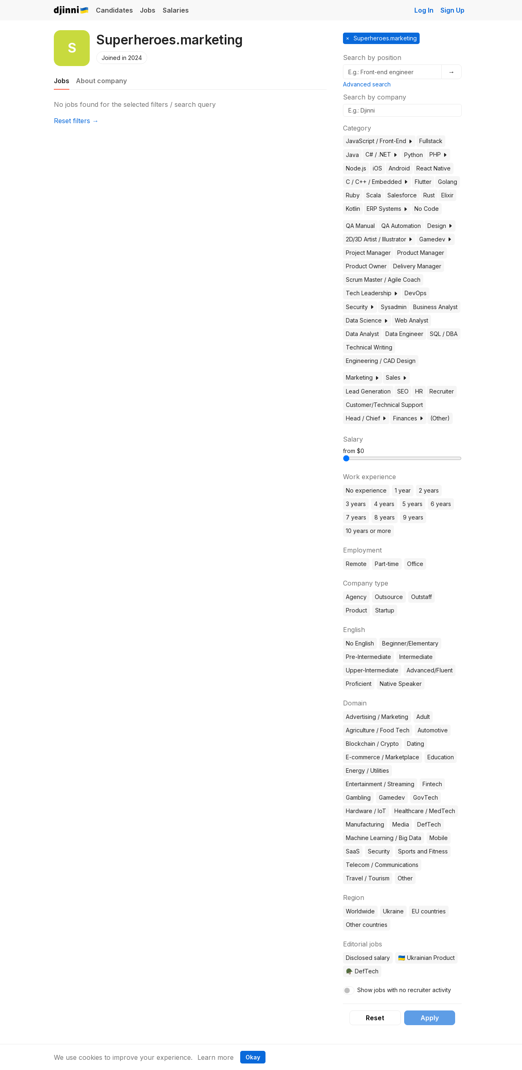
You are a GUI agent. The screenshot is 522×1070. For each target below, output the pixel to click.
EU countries (429, 911)
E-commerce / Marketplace (382, 757)
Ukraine (393, 911)
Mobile (438, 837)
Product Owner (366, 266)
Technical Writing (369, 347)
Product (356, 610)
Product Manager (420, 252)
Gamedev (435, 239)
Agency (356, 596)
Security (360, 306)
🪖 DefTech (362, 971)
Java (352, 154)
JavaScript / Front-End (379, 140)
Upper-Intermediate (372, 670)
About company (101, 81)
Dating (415, 743)
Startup (384, 610)
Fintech (432, 783)
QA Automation (401, 225)
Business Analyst (435, 306)
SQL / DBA (444, 333)
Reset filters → (76, 121)
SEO (403, 391)
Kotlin (353, 208)
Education (440, 757)
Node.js (356, 168)
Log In (424, 10)
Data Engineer (404, 333)
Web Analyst (411, 320)
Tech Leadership (372, 293)
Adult (423, 716)
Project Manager (368, 252)
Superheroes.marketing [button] (384, 38)
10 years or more (368, 530)
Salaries (176, 10)
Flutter (423, 181)
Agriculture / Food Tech (377, 730)
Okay (253, 1057)
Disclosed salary (368, 957)
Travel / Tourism (367, 878)
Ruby (353, 195)
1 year (403, 490)
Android (399, 168)
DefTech (429, 824)
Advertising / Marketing (377, 716)
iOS (377, 168)
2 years (429, 490)
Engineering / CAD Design (381, 360)
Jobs (147, 10)
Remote (356, 563)
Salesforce (402, 195)
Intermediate (416, 656)
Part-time (387, 563)
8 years (384, 517)
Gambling (358, 797)
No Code (426, 208)
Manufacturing (365, 824)
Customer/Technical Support (384, 404)
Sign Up (452, 10)
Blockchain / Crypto (372, 743)
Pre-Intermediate (368, 656)
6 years (441, 503)
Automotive (433, 730)
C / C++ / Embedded (377, 181)
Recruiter (441, 391)
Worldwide (360, 911)
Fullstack (430, 140)
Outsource (389, 596)
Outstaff (421, 596)
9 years (413, 517)
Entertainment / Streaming (380, 783)
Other (405, 878)
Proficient (359, 683)
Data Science (367, 320)
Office (415, 563)
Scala (373, 195)
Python (413, 154)
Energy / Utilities (367, 770)
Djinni (71, 11)
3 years (356, 503)
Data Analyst (362, 333)
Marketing (362, 377)
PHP (438, 154)
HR (419, 391)
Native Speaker (401, 683)
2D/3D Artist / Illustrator (379, 239)
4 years (384, 503)
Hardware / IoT (366, 810)
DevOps (416, 293)
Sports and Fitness (423, 851)
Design (440, 225)
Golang (447, 181)
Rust (429, 195)
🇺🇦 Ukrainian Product (426, 957)
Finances (408, 418)
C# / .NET (381, 154)
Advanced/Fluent (430, 670)
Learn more (215, 1057)
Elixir (447, 195)
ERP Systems (387, 208)
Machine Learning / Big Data (383, 837)
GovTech (425, 797)
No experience (366, 490)
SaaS (353, 851)
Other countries (366, 924)
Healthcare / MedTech (424, 810)
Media (400, 824)
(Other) (440, 418)
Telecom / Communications (382, 864)
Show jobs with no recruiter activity (404, 989)
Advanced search (367, 84)
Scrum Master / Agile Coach (383, 279)
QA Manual (360, 225)
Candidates (114, 10)
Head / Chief (366, 418)
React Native (433, 168)
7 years (356, 517)
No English (360, 643)
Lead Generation (368, 391)
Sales (396, 377)
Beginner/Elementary (410, 643)
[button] (410, 141)
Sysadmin (394, 306)
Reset (375, 1018)
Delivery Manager (417, 266)
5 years (412, 503)
